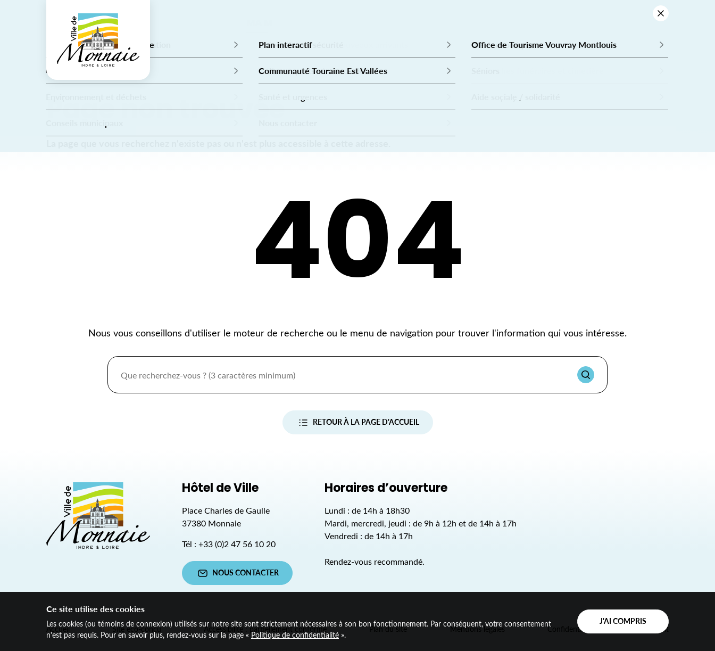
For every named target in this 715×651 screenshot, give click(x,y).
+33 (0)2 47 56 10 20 (237, 543)
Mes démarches (358, 23)
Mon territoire (561, 23)
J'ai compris (623, 621)
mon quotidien (460, 23)
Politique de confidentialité (295, 635)
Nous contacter (237, 573)
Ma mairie (271, 23)
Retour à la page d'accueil (357, 423)
